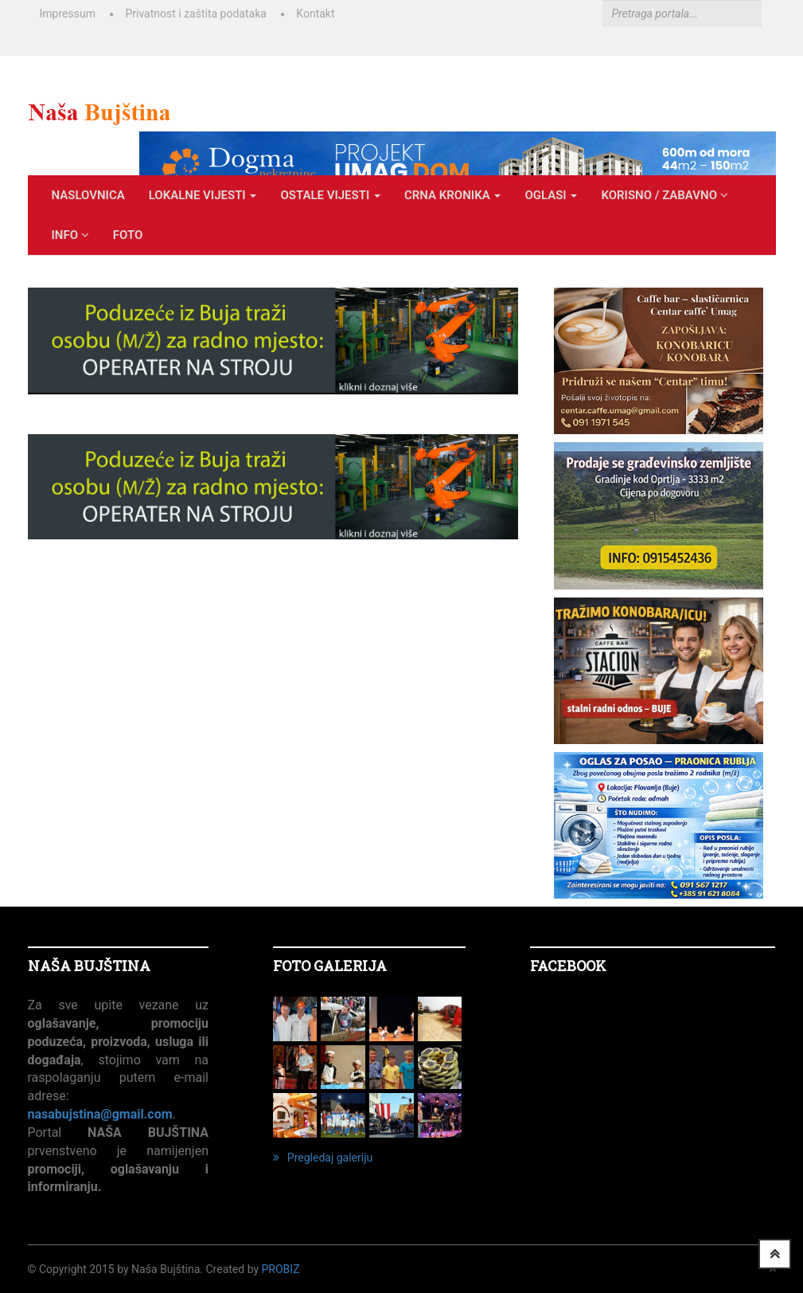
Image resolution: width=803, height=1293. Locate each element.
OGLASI (550, 195)
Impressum (68, 13)
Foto (128, 235)
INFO (70, 235)
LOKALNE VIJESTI (203, 195)
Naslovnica (88, 195)
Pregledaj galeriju (322, 1157)
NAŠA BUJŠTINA (89, 965)
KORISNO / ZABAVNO (664, 195)
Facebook (568, 965)
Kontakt (315, 13)
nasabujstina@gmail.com (100, 1114)
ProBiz (281, 1269)
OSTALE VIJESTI (330, 195)
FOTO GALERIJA (330, 965)
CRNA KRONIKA (452, 195)
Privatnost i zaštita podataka (195, 13)
